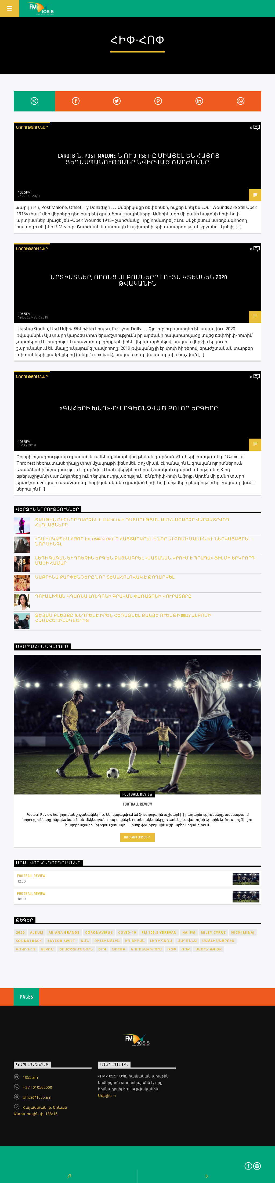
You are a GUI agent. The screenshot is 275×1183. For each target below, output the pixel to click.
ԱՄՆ (85, 941)
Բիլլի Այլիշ (107, 941)
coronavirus (99, 932)
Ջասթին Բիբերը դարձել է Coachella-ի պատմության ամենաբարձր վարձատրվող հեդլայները (132, 522)
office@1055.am (37, 1097)
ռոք (186, 949)
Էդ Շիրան (135, 941)
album (36, 932)
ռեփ (171, 949)
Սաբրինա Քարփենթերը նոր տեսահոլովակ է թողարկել (105, 577)
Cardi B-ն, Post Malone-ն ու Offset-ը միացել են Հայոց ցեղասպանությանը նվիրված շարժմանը (139, 159)
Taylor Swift (61, 941)
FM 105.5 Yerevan (159, 932)
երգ (102, 949)
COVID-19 (127, 932)
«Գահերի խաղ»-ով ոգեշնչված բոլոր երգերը (139, 408)
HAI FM (189, 932)
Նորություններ (32, 127)
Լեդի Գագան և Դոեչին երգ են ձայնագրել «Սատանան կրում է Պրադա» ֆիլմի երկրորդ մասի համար (145, 561)
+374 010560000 (37, 1087)
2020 (20, 932)
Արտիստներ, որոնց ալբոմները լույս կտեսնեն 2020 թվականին (138, 281)
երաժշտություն (76, 949)
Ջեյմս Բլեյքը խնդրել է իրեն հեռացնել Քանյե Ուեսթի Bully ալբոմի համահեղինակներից (123, 618)
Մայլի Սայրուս (218, 941)
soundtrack (29, 941)
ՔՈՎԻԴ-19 (25, 949)
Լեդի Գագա (161, 941)
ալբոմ (47, 949)
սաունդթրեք (209, 949)
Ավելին (107, 1096)
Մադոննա (187, 941)
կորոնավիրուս (146, 949)
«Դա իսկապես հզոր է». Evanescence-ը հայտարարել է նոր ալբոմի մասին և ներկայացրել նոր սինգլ (143, 542)
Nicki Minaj (243, 932)
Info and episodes (137, 837)
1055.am (30, 1077)
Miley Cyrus (213, 932)
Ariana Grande (64, 932)
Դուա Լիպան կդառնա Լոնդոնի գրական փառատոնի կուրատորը (113, 596)
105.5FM (24, 192)
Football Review (31, 876)
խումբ (118, 949)
